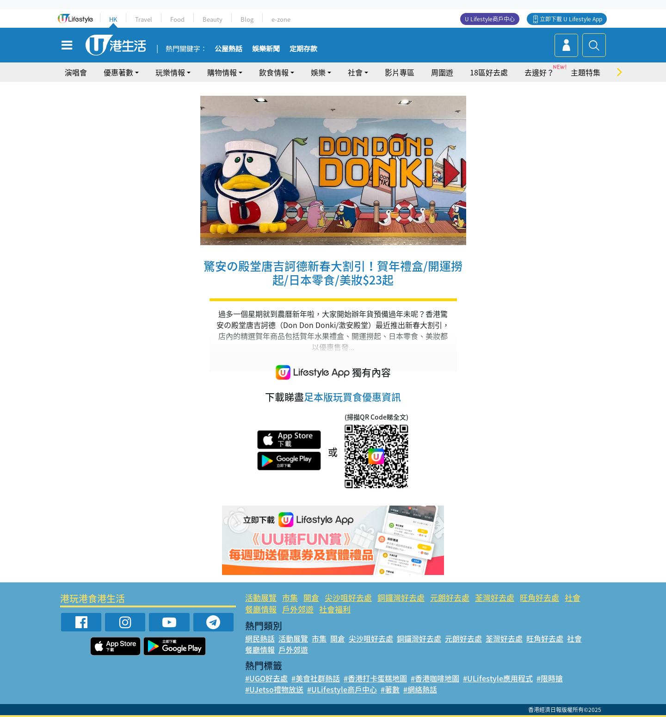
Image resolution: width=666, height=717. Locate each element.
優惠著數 (118, 72)
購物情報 (222, 72)
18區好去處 (489, 72)
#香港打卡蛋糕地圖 (375, 678)
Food (177, 19)
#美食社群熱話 (315, 678)
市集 (290, 597)
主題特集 (585, 72)
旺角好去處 (539, 597)
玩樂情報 (170, 72)
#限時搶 (549, 678)
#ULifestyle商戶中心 (342, 689)
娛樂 (318, 72)
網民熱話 (260, 638)
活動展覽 (261, 597)
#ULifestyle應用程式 (498, 678)
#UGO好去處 (266, 678)
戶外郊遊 (298, 609)
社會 (355, 72)
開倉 (311, 597)
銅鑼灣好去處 (401, 597)
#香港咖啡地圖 (435, 678)
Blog (246, 19)
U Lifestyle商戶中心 (490, 19)
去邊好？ (539, 72)
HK (113, 19)
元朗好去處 (449, 597)
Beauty (212, 19)
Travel (143, 19)
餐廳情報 (261, 609)
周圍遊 (442, 72)
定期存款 (303, 49)
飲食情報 (274, 72)
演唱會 (76, 72)
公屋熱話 (228, 49)
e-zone (280, 19)
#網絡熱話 (420, 689)
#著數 (390, 689)
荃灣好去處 (494, 597)
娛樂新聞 (266, 49)
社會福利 (335, 609)
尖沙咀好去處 (348, 597)
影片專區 (399, 72)
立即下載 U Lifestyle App (571, 19)
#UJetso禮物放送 (274, 689)
